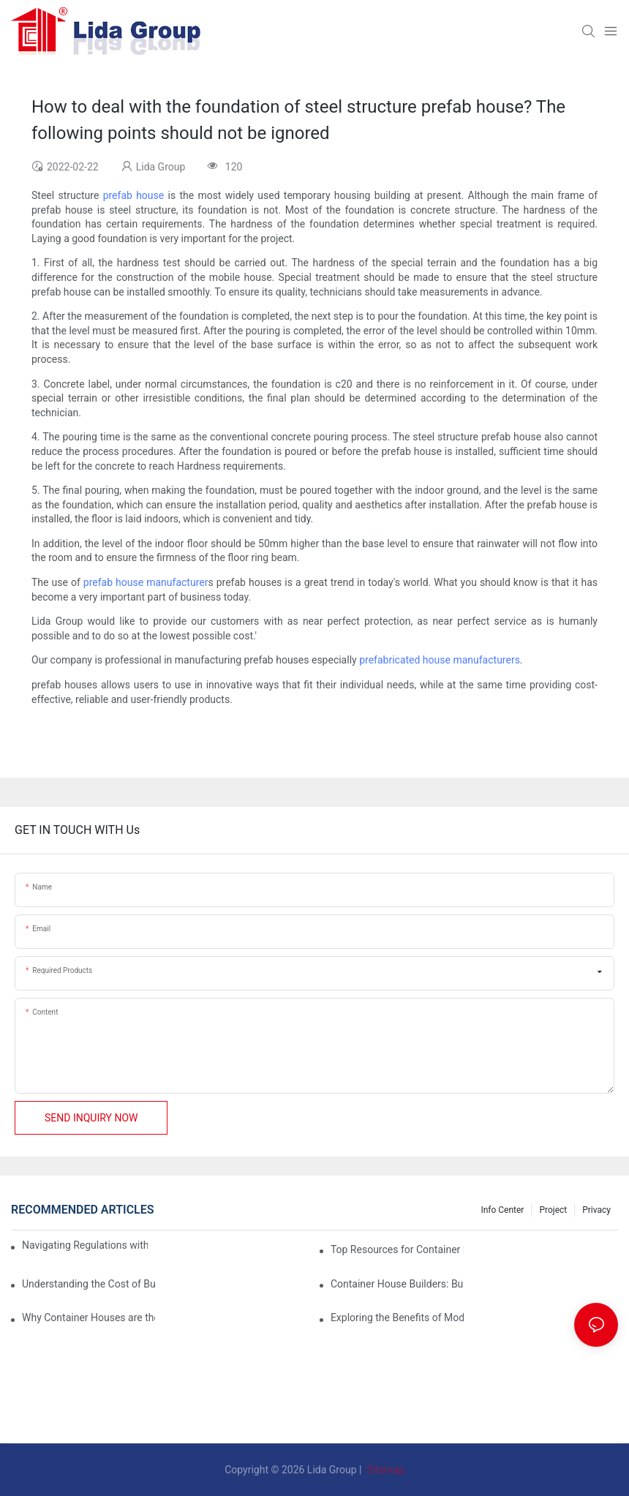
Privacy (596, 1210)
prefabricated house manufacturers (439, 660)
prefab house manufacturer (145, 582)
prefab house (134, 195)
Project (553, 1210)
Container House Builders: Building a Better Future (397, 1284)
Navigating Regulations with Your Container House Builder (85, 1245)
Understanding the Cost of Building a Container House (88, 1284)
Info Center (502, 1210)
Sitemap (384, 1470)
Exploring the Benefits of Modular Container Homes (397, 1317)
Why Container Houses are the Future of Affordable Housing (88, 1317)
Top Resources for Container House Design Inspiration (397, 1249)
